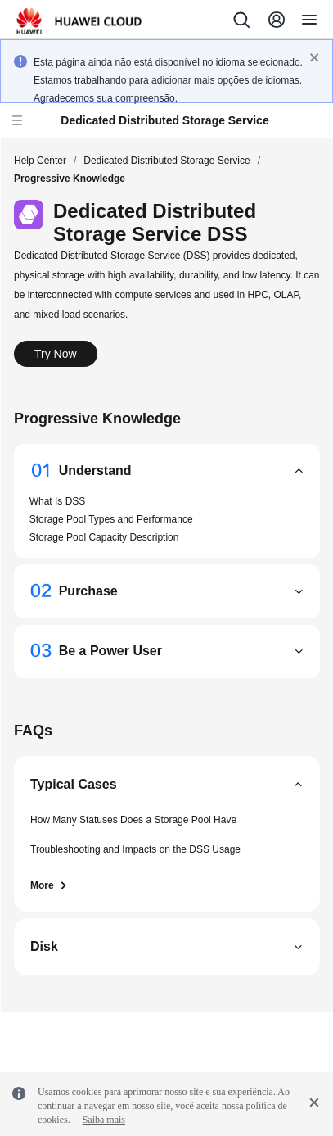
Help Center (40, 160)
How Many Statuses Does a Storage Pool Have (133, 820)
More (49, 885)
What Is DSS (57, 501)
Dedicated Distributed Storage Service (166, 160)
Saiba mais (104, 1119)
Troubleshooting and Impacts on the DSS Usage (135, 849)
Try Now (55, 353)
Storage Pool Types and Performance (111, 519)
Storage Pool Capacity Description (104, 537)
